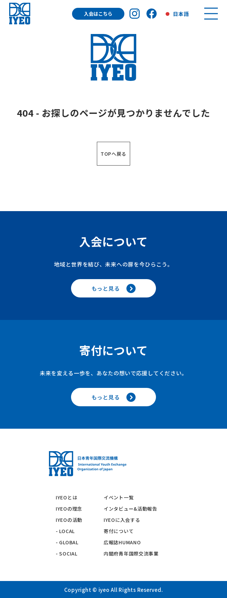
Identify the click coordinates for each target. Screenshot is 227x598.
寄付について (121, 531)
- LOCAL (65, 531)
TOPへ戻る (113, 153)
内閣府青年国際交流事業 (131, 553)
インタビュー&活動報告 (130, 508)
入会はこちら (98, 13)
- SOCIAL (66, 553)
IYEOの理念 (69, 508)
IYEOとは (66, 497)
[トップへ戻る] (19, 13)
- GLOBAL (67, 542)
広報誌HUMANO (122, 542)
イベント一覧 (119, 497)
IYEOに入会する (124, 519)
